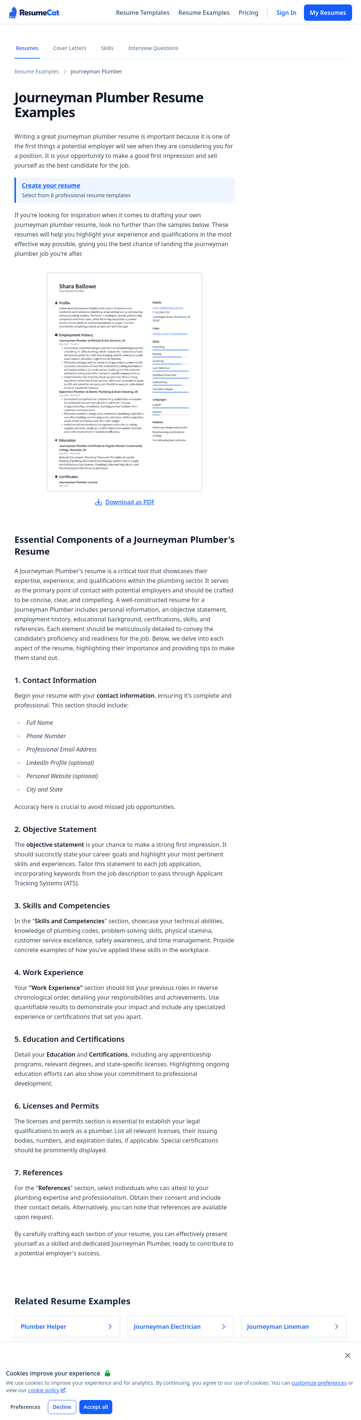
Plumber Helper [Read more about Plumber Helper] (67, 1326)
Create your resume (51, 185)
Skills (107, 48)
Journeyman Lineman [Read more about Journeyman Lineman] (293, 1326)
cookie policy (46, 1390)
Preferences (25, 1406)
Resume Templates (142, 13)
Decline (62, 1406)
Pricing (248, 13)
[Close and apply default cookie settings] (347, 1355)
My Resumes (328, 13)
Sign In (286, 13)
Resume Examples (204, 13)
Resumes (27, 48)
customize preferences (319, 1382)
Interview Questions (153, 48)
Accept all (96, 1406)
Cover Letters (69, 48)
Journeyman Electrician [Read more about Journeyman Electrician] (180, 1326)
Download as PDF (124, 502)
